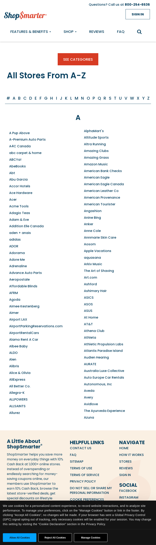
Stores (125, 461)
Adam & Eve (19, 219)
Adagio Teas (19, 213)
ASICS (89, 297)
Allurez (14, 412)
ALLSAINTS (17, 406)
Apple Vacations (97, 251)
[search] (141, 32)
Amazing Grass (96, 157)
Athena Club (94, 331)
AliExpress (17, 379)
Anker (88, 224)
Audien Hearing (96, 357)
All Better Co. (19, 386)
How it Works (131, 454)
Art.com (90, 277)
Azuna (89, 417)
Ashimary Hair (95, 291)
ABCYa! (15, 159)
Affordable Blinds (23, 286)
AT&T (88, 324)
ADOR (13, 246)
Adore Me (17, 259)
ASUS (88, 310)
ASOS (88, 304)
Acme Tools (19, 206)
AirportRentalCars (24, 333)
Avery (88, 397)
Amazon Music (96, 164)
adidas (15, 239)
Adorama (17, 253)
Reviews (96, 31)
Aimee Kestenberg (24, 306)
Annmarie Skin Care (100, 237)
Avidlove (91, 404)
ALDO (13, 352)
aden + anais (20, 232)
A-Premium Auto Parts (27, 139)
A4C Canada (20, 146)
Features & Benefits (30, 31)
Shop (70, 31)
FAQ (121, 31)
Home (124, 448)
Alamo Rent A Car (23, 339)
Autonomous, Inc (98, 384)
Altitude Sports (96, 137)
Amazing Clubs (96, 151)
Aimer (14, 312)
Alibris (14, 366)
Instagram (128, 497)
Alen (12, 359)
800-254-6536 (137, 4)
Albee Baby (18, 346)
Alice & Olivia (19, 373)
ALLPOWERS (18, 399)
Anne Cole (92, 230)
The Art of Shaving (99, 270)
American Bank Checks (103, 171)
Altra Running (95, 144)
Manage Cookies (90, 537)
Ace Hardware (20, 193)
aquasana (92, 257)
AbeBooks (17, 166)
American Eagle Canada (104, 184)
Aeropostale (19, 279)
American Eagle (96, 177)
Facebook (128, 490)
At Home (91, 317)
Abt (12, 173)
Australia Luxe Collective (104, 370)
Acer (13, 199)
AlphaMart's (94, 131)
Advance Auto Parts (25, 272)
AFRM (13, 293)
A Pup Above (19, 133)
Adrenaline (18, 266)
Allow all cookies (19, 537)
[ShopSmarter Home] (24, 14)
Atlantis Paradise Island (103, 350)
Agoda (14, 299)
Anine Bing (92, 217)
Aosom (90, 244)
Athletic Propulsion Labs (103, 344)
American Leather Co (101, 190)
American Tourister (99, 204)
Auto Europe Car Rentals (104, 377)
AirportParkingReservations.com (36, 326)
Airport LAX (18, 319)
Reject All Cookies (55, 537)
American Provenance (102, 197)
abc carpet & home (25, 153)
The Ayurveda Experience (104, 410)
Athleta (90, 337)
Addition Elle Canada (26, 226)
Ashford (90, 284)
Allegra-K (17, 392)
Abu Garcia (18, 179)
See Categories (78, 59)
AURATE (90, 364)
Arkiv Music (93, 264)
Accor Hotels (19, 186)
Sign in (138, 14)
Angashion (93, 211)
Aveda (89, 390)
